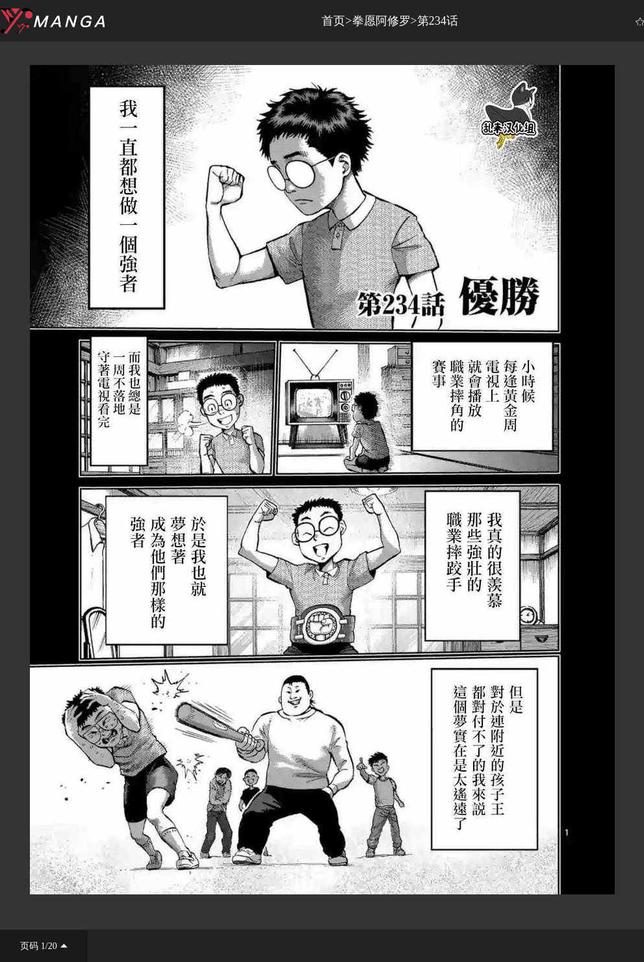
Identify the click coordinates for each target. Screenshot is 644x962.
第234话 (437, 20)
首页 (333, 20)
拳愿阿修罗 (381, 20)
